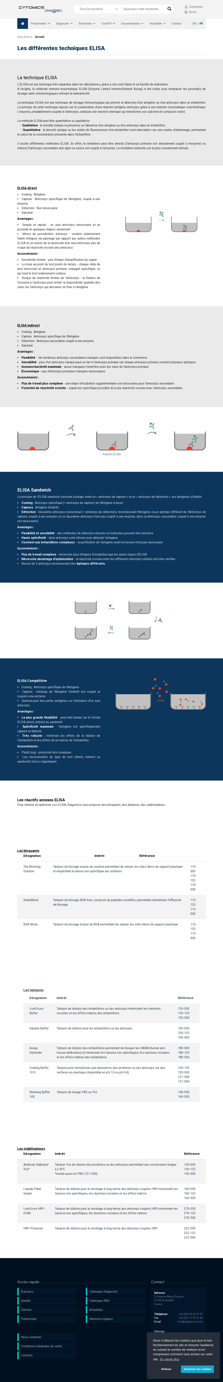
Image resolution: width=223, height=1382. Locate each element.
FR (201, 23)
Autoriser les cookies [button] (197, 1369)
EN (194, 23)
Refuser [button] (166, 1369)
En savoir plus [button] (169, 1359)
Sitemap (159, 1331)
